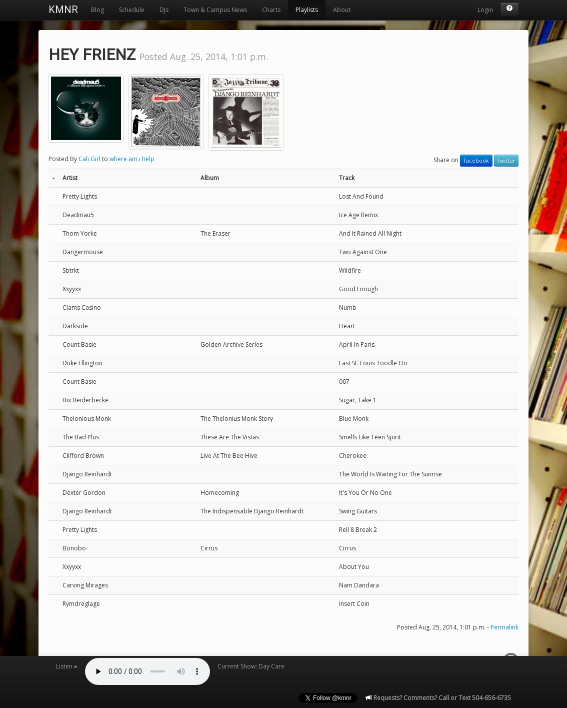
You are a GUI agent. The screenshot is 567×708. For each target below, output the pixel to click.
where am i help (132, 159)
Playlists (307, 10)
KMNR (63, 10)
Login (485, 10)
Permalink (504, 627)
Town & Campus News (215, 10)
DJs (164, 10)
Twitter (506, 160)
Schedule (131, 10)
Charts (271, 10)
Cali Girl (89, 159)
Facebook (476, 160)
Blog (97, 10)
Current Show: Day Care (251, 666)
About (341, 10)
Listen (67, 666)
